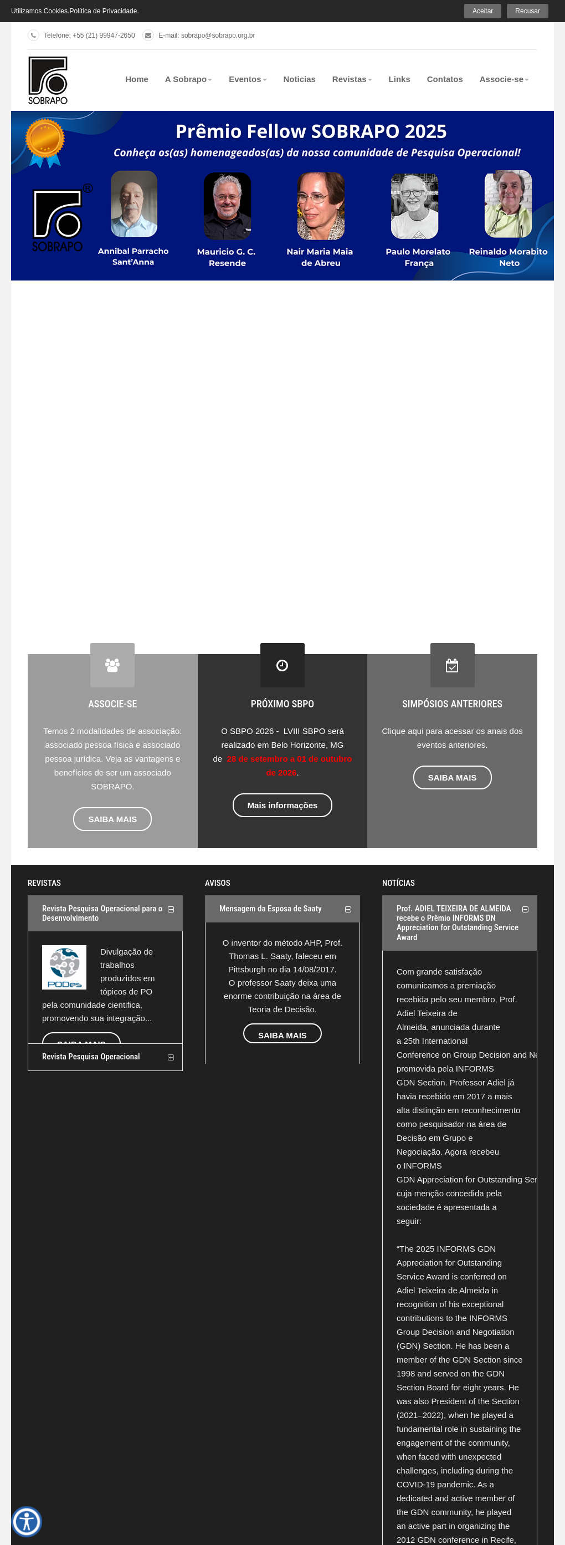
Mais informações (283, 805)
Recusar (527, 11)
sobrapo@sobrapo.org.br (218, 35)
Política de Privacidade (103, 11)
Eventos (247, 79)
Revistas (352, 79)
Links (399, 79)
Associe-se (504, 79)
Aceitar (482, 11)
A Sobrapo (188, 79)
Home (136, 79)
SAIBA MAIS (112, 819)
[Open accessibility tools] (26, 1521)
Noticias (300, 79)
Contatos (445, 79)
